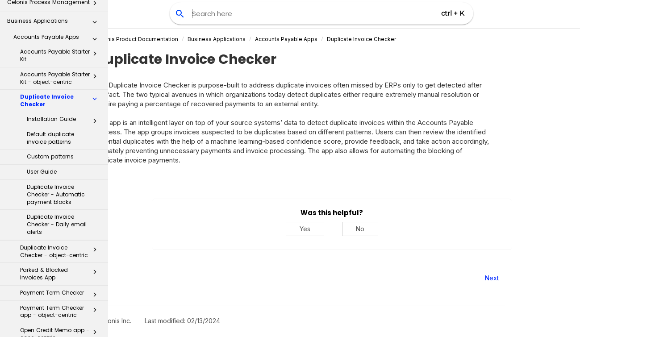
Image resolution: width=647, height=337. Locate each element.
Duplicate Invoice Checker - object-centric (61, 161)
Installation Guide (64, 31)
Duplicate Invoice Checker (61, 10)
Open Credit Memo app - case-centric (61, 244)
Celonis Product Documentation (182, 39)
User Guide (42, 82)
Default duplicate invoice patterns (50, 48)
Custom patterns (50, 67)
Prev (132, 278)
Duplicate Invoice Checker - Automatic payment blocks (56, 104)
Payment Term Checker (61, 205)
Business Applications (262, 39)
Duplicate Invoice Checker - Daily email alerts (57, 134)
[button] (95, 11)
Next (537, 278)
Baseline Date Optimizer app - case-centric (61, 289)
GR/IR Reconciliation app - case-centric (61, 312)
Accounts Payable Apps (332, 39)
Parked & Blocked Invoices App (61, 183)
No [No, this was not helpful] (405, 229)
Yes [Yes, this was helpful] (350, 229)
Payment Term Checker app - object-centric (61, 221)
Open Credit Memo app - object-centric (61, 267)
